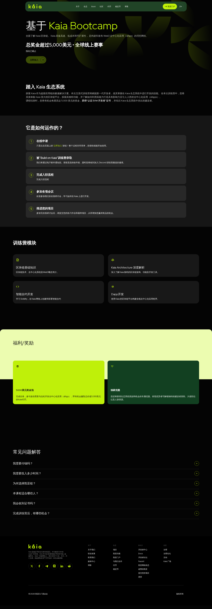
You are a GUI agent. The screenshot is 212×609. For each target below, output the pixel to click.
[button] (78, 6)
